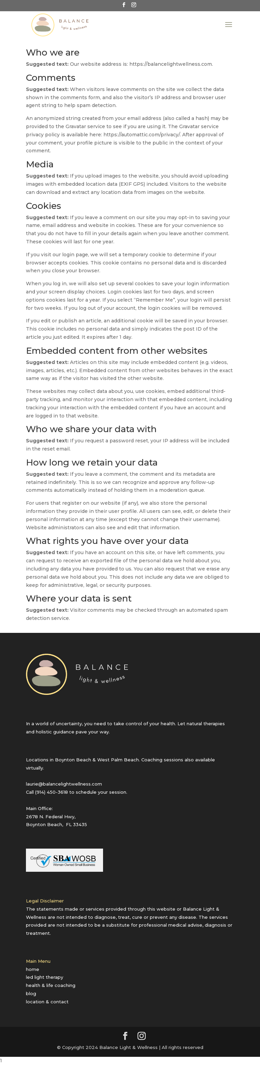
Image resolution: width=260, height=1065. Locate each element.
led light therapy (44, 977)
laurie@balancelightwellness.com (64, 784)
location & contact (47, 1001)
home (32, 969)
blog (31, 993)
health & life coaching (50, 985)
